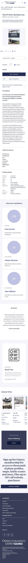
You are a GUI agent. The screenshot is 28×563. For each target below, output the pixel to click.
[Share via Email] (13, 51)
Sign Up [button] (14, 443)
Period (15, 7)
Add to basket (14, 74)
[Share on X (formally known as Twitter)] (8, 51)
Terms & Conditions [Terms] (6, 506)
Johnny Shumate (11, 260)
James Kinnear (4, 417)
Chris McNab (10, 229)
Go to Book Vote (9, 379)
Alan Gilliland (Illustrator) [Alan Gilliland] (16, 21)
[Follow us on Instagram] (8, 535)
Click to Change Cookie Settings (9, 512)
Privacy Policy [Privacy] (5, 503)
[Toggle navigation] (2, 2)
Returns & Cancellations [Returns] (7, 525)
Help (3, 518)
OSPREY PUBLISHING (9, 7)
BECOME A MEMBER (14, 486)
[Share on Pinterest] (10, 51)
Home (2, 7)
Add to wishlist (14, 79)
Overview (4, 501)
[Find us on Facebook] (4, 535)
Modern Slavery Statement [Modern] (8, 508)
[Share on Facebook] (6, 51)
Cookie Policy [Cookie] (5, 510)
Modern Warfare (21, 7)
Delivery (4, 523)
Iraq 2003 (15, 413)
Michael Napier (16, 415)
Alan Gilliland (10, 291)
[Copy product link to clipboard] (15, 51)
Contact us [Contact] (4, 521)
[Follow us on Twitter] (12, 535)
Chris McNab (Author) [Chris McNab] (8, 20)
